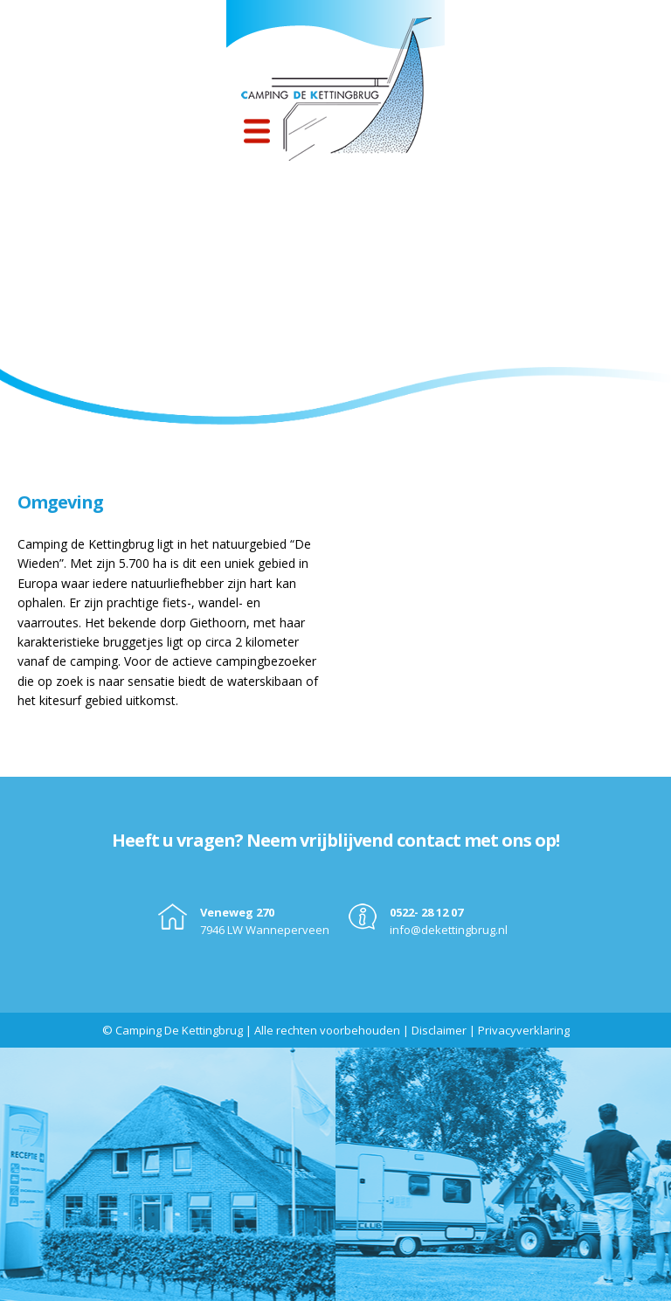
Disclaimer (439, 1030)
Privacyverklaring (524, 1030)
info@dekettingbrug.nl (449, 930)
